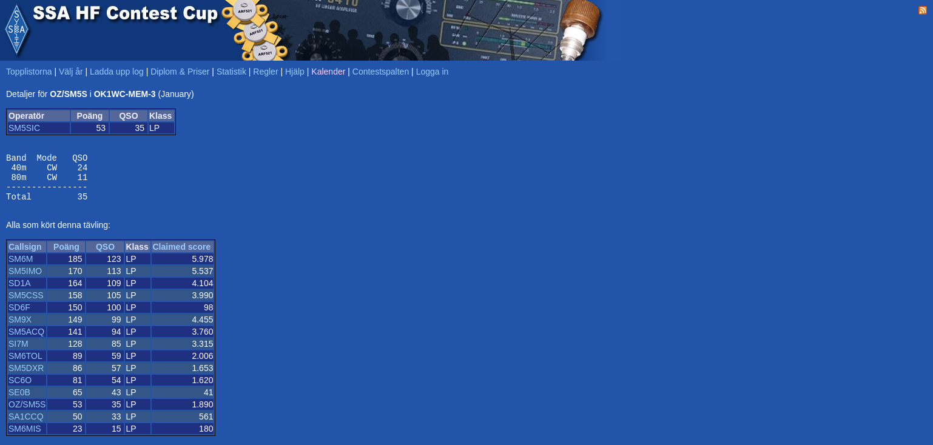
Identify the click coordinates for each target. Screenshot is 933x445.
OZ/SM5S (26, 413)
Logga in (432, 71)
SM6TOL (25, 365)
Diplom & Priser (179, 71)
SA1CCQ (26, 425)
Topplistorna (29, 71)
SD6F (19, 316)
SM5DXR (26, 377)
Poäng (66, 256)
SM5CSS (26, 304)
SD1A (19, 292)
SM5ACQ (26, 341)
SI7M (18, 353)
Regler (265, 71)
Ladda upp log (117, 71)
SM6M (20, 268)
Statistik (231, 71)
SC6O (20, 389)
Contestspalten (380, 71)
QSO (105, 256)
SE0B (19, 401)
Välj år (71, 71)
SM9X (20, 328)
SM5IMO (25, 280)
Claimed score (181, 256)
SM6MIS (24, 438)
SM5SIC (24, 128)
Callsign (24, 256)
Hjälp (295, 71)
